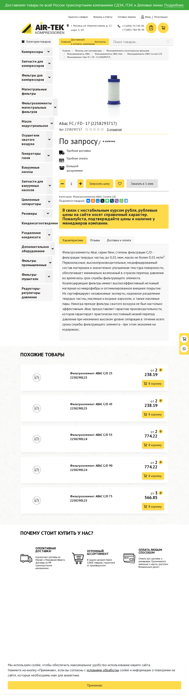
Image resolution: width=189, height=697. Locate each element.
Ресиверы (29, 213)
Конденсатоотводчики (40, 223)
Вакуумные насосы (31, 169)
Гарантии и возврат (78, 16)
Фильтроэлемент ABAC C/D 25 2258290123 (91, 375)
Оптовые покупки (127, 16)
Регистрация (161, 16)
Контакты (100, 41)
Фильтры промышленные (34, 262)
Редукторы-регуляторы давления (31, 292)
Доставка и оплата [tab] (119, 240)
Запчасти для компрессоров (33, 63)
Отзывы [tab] (95, 240)
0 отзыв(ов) (114, 129)
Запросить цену (99, 184)
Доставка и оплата (77, 41)
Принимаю (94, 685)
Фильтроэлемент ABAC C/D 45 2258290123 (91, 406)
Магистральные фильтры (34, 91)
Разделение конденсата (31, 235)
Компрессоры (32, 51)
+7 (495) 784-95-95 (133, 29)
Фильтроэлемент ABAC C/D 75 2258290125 (91, 499)
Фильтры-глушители (30, 276)
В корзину (155, 383)
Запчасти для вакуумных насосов (32, 185)
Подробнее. (174, 5)
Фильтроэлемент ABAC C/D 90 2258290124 (91, 468)
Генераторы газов (31, 155)
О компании (89, 41)
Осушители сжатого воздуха (30, 139)
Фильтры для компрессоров (33, 77)
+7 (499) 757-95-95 (133, 25)
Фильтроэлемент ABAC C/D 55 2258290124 (91, 437)
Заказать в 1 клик (142, 184)
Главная (66, 41)
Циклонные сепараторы (31, 201)
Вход (148, 16)
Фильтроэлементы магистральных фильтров (37, 107)
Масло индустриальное (35, 123)
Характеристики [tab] (72, 240)
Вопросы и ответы (102, 16)
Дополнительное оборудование (35, 248)
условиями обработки (103, 670)
